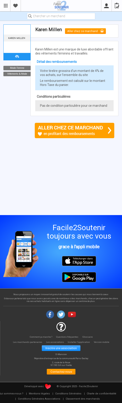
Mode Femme (17, 67)
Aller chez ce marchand (85, 31)
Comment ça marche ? (40, 337)
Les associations (55, 342)
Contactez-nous (61, 371)
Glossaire (88, 337)
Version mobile (102, 342)
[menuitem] (39, 394)
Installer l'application (79, 342)
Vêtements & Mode (17, 73)
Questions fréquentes (67, 337)
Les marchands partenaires (27, 342)
